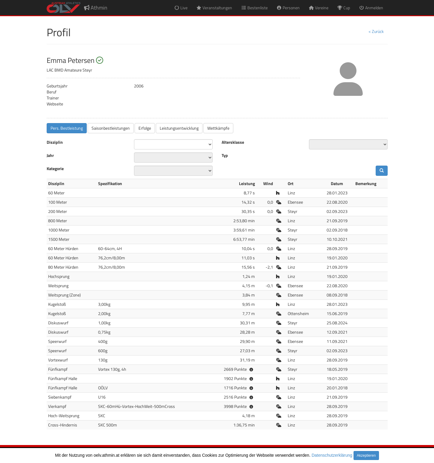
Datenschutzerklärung (332, 455)
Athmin (95, 8)
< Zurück (376, 31)
